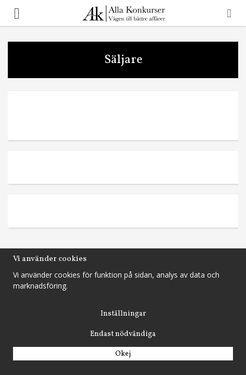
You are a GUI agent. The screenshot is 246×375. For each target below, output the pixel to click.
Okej (123, 354)
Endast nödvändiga (123, 334)
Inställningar (123, 314)
